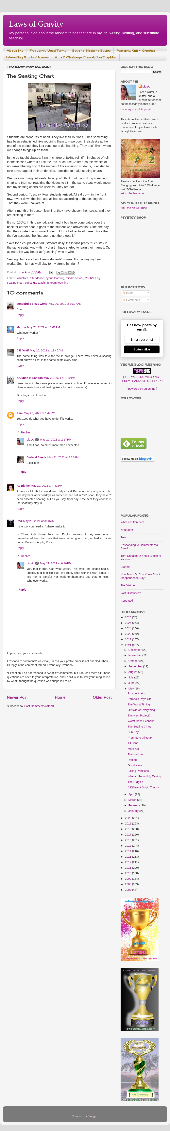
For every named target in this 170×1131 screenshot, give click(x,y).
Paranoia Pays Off (139, 699)
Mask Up (133, 748)
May (131, 688)
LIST (150, 380)
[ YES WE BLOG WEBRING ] (141, 376)
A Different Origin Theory (143, 787)
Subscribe (141, 349)
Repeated (127, 600)
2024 (128, 628)
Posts (128, 293)
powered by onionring (142, 388)
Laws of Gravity (36, 23)
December (135, 649)
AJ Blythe (23, 485)
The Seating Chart (139, 726)
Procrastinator (136, 693)
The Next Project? (139, 715)
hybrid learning (54, 278)
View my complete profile (136, 109)
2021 (128, 645)
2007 (128, 889)
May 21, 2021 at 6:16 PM (55, 563)
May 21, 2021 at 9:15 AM (63, 457)
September (135, 666)
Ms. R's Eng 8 (93, 278)
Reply (20, 315)
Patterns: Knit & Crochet (136, 50)
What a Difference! (132, 522)
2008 (128, 884)
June (131, 683)
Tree (123, 537)
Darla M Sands (36, 457)
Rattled (132, 759)
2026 (128, 617)
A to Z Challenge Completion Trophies (85, 57)
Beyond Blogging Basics (91, 50)
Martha (21, 327)
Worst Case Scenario (141, 721)
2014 (128, 851)
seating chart (15, 282)
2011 (128, 867)
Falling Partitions (138, 770)
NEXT (159, 380)
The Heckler (135, 754)
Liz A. (30, 439)
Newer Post (17, 697)
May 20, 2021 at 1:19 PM (59, 377)
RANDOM (138, 380)
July (131, 677)
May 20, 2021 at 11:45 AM (46, 350)
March (132, 799)
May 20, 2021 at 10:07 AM (65, 303)
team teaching (59, 282)
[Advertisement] (142, 488)
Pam (20, 413)
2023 (128, 633)
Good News (135, 765)
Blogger (92, 1116)
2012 (128, 862)
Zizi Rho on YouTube (134, 208)
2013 (128, 856)
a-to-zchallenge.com (133, 193)
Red (19, 521)
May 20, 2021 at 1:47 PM (39, 413)
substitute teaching (37, 282)
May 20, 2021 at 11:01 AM (43, 327)
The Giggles (135, 782)
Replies (25, 432)
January (133, 810)
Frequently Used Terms (47, 50)
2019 (128, 823)
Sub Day (133, 732)
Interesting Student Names (27, 57)
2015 (128, 845)
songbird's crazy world (32, 303)
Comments (131, 300)
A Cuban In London (30, 377)
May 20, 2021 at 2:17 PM (55, 439)
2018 (128, 829)
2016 (128, 840)
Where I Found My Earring (144, 776)
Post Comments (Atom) (39, 706)
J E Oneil (23, 350)
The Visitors (128, 585)
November (135, 655)
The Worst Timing (139, 704)
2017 (128, 834)
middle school (74, 278)
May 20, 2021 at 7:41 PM (46, 485)
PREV (126, 380)
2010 (128, 873)
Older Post (102, 697)
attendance (37, 278)
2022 (128, 639)
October (133, 660)
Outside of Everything (141, 710)
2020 (128, 818)
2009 (128, 878)
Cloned (125, 566)
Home (60, 697)
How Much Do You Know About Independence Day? (140, 576)
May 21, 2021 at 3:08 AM (38, 521)
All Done (133, 743)
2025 (128, 622)
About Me (15, 50)
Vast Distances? (131, 593)
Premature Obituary (140, 737)
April (131, 794)
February (134, 805)
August (133, 672)
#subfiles (22, 278)
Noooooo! (127, 529)
